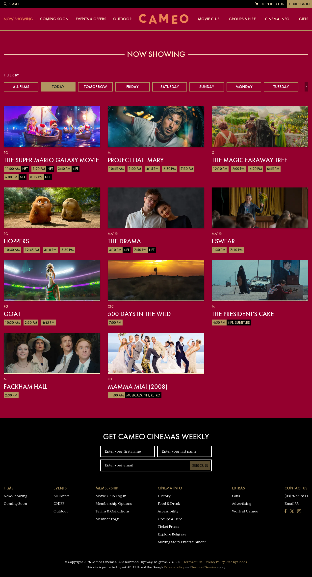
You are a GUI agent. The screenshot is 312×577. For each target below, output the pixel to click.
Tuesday (281, 86)
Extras (238, 488)
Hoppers (16, 241)
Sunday (206, 86)
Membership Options (114, 504)
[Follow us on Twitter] (292, 512)
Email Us (292, 504)
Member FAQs (107, 519)
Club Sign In (299, 4)
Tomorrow (95, 86)
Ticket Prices (168, 527)
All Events (61, 496)
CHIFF (58, 504)
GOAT (12, 314)
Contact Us (296, 488)
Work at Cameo (245, 511)
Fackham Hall (25, 386)
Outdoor (122, 19)
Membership (107, 488)
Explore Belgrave (172, 534)
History (164, 496)
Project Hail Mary (136, 160)
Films (8, 488)
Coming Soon (54, 19)
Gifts (303, 19)
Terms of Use (193, 562)
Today (58, 86)
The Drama (124, 241)
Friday (132, 86)
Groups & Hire (242, 19)
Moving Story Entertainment (182, 542)
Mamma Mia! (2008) (137, 386)
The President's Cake (243, 314)
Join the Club (272, 4)
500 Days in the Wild (139, 314)
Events (60, 488)
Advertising (241, 504)
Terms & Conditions (112, 511)
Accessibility (168, 511)
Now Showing (18, 19)
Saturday (169, 86)
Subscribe (200, 465)
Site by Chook (237, 562)
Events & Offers (91, 19)
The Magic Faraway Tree (249, 160)
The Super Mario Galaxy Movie (51, 160)
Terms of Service (203, 567)
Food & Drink (169, 504)
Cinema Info (277, 19)
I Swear (223, 241)
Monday (244, 86)
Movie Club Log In (111, 496)
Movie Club (208, 19)
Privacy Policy (215, 562)
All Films (21, 86)
